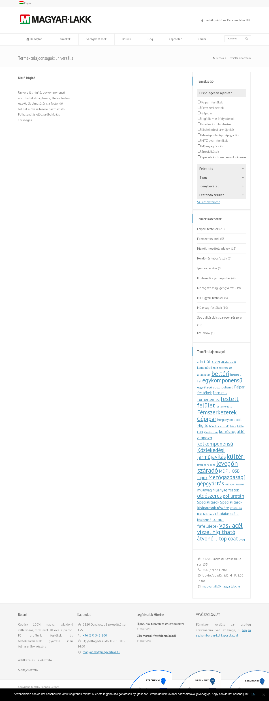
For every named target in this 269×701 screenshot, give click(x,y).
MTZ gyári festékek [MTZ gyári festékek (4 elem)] (234, 484)
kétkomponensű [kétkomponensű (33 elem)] (215, 443)
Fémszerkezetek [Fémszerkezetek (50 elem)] (217, 412)
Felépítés (206, 169)
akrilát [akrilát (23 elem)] (204, 362)
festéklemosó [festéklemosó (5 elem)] (224, 406)
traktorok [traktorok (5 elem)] (208, 514)
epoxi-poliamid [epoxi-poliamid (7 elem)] (223, 387)
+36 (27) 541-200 (95, 635)
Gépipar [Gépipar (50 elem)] (206, 418)
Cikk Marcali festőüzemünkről (156, 636)
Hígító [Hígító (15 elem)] (202, 425)
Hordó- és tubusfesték (214, 124)
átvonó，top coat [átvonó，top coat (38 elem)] (217, 538)
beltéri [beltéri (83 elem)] (220, 373)
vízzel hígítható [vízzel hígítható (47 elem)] (216, 532)
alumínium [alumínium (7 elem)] (204, 375)
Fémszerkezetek (211, 108)
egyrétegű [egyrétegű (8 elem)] (204, 387)
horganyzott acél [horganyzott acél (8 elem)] (229, 420)
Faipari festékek (210, 102)
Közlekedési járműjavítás (216, 130)
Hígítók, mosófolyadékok (216, 119)
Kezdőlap (36, 39)
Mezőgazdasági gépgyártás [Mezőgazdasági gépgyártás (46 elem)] (221, 480)
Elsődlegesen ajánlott (215, 93)
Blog (150, 39)
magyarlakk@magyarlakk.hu (221, 586)
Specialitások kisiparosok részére (222, 157)
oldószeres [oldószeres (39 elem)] (209, 495)
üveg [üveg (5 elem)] (242, 539)
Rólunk (126, 39)
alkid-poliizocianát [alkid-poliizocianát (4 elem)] (222, 367)
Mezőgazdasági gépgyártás (218, 135)
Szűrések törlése (208, 202)
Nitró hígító (26, 77)
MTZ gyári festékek (213, 141)
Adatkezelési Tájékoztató (35, 660)
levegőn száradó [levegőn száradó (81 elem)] (217, 467)
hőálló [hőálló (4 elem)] (233, 426)
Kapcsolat (175, 39)
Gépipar (205, 113)
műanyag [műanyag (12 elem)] (204, 490)
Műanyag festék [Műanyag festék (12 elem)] (226, 490)
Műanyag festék (210, 146)
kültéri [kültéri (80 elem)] (236, 456)
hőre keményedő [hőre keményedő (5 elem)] (219, 426)
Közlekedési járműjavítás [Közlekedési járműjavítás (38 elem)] (211, 453)
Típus (203, 177)
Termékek (64, 39)
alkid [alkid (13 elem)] (216, 361)
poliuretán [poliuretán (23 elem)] (233, 496)
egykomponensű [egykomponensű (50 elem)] (222, 380)
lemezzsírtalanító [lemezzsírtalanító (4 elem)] (206, 464)
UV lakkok (203, 333)
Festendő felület (211, 195)
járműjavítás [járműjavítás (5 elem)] (211, 432)
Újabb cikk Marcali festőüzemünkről (160, 624)
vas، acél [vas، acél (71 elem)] (231, 525)
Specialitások (208, 152)
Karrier (202, 39)
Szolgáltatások (96, 39)
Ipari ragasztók (207, 268)
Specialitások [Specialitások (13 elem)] (208, 502)
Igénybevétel (209, 186)
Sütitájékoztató (28, 670)
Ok (253, 694)
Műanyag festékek (209, 308)
